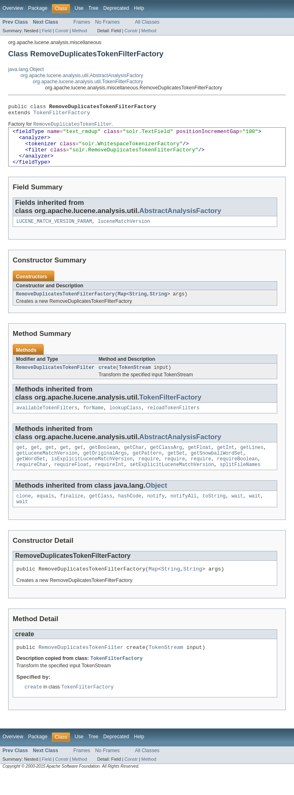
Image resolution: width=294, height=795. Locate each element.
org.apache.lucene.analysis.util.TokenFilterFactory (88, 81)
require (148, 474)
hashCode (129, 513)
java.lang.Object (26, 69)
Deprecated (116, 8)
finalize (71, 513)
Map (122, 305)
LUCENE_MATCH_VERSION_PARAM (54, 232)
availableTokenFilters (46, 421)
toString (214, 513)
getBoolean (103, 461)
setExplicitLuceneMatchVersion (172, 481)
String (138, 305)
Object (156, 502)
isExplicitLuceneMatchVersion (91, 474)
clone (23, 513)
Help (139, 8)
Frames (81, 22)
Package (37, 8)
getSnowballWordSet (217, 468)
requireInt (109, 481)
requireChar (32, 481)
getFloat (199, 461)
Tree (93, 8)
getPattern (147, 468)
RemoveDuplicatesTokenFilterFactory (65, 305)
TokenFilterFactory (62, 114)
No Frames (107, 22)
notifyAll (184, 513)
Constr (61, 30)
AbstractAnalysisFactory (180, 221)
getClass (100, 513)
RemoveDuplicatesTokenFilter (55, 380)
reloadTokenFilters (173, 421)
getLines (251, 461)
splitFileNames (240, 481)
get (20, 461)
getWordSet (30, 474)
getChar (134, 461)
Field (47, 30)
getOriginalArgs (105, 468)
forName (93, 421)
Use (78, 8)
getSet (176, 468)
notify (156, 513)
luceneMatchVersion (124, 232)
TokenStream (135, 380)
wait (237, 513)
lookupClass (125, 421)
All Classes (147, 22)
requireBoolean (237, 474)
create (107, 380)
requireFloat (71, 481)
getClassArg (166, 461)
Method (79, 30)
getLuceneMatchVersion (46, 468)
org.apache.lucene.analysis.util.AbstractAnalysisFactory (81, 75)
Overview (12, 8)
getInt (225, 461)
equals (45, 513)
